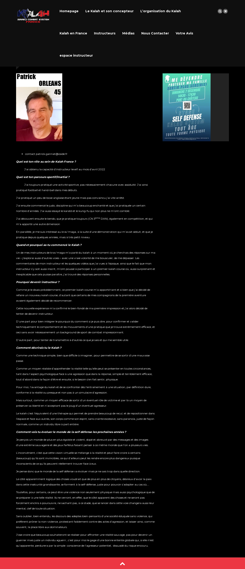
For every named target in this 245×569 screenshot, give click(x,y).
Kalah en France (73, 33)
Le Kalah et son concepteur (109, 11)
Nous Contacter (155, 33)
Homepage (69, 11)
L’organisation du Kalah (160, 11)
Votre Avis (184, 33)
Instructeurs (104, 33)
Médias (128, 33)
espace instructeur (76, 55)
